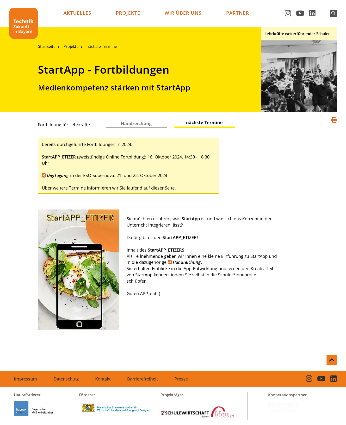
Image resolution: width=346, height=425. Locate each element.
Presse (181, 379)
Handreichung (136, 123)
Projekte (128, 13)
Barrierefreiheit (142, 379)
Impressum (25, 379)
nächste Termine (101, 46)
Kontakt (103, 379)
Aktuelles (77, 13)
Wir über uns (183, 13)
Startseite (47, 46)
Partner (237, 13)
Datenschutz (66, 379)
